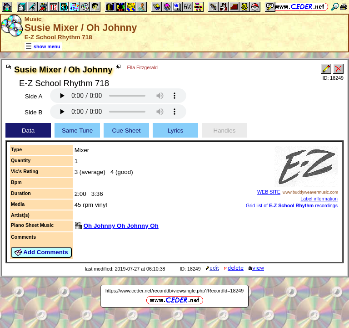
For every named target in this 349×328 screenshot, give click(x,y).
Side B (33, 112)
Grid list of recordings (292, 205)
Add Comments (41, 252)
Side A (34, 96)
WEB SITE (268, 192)
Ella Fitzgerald (142, 67)
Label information (319, 198)
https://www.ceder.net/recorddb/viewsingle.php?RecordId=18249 (174, 290)
